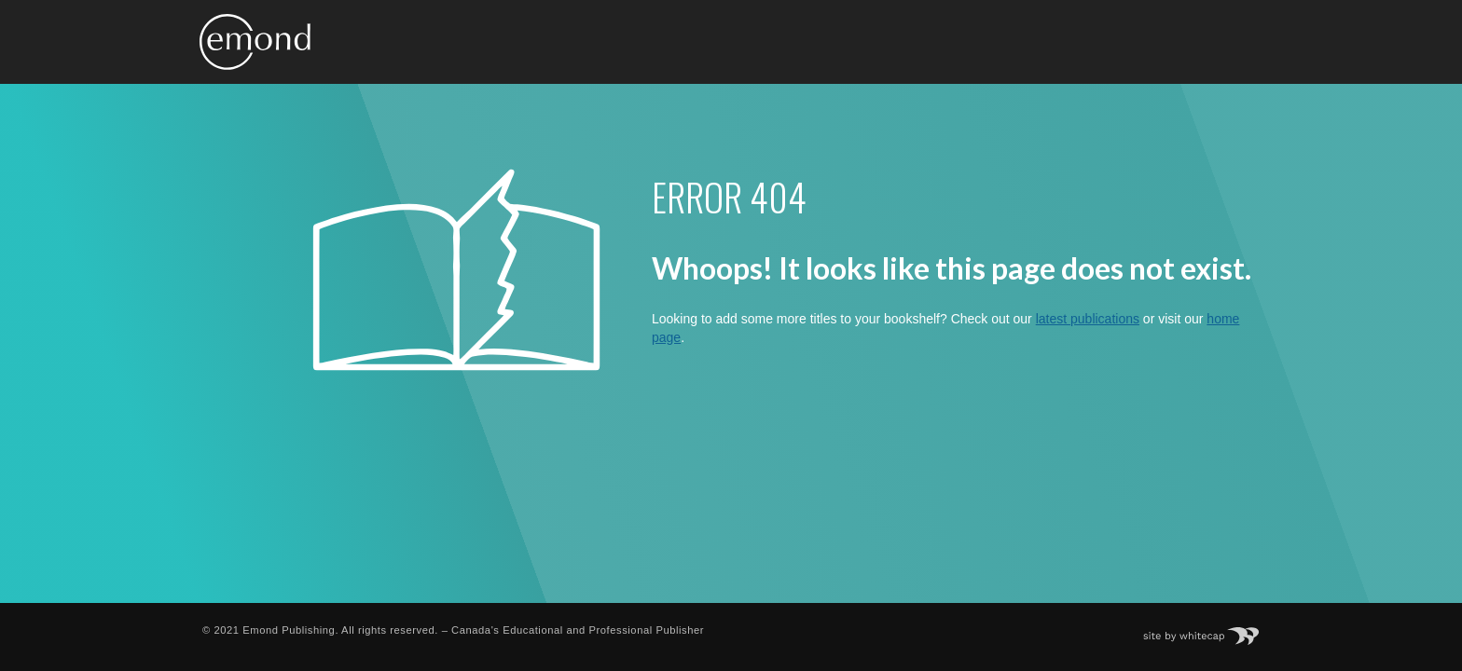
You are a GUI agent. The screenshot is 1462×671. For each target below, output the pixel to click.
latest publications (1087, 318)
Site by (1211, 630)
